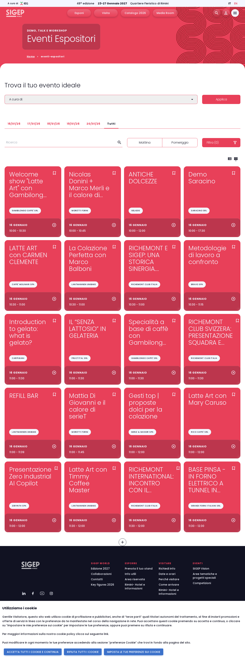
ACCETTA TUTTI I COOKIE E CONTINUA (33, 652)
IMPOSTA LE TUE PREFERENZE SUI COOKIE (133, 652)
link (106, 634)
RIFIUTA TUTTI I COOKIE (83, 652)
